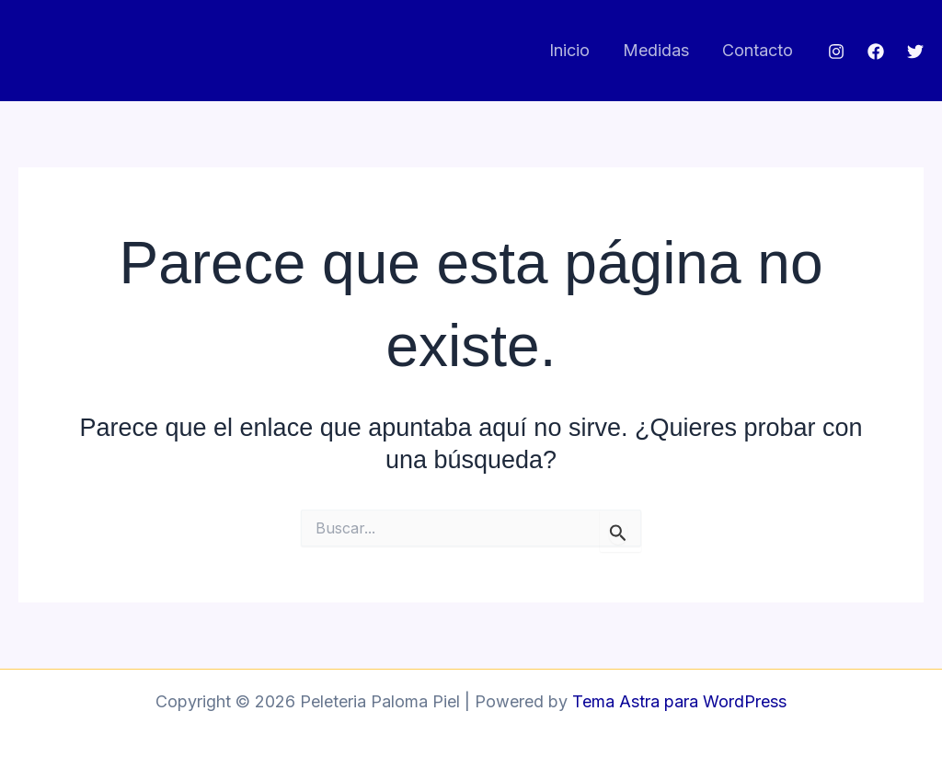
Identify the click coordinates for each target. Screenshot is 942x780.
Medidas (656, 50)
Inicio (569, 50)
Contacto (757, 50)
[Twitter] (915, 51)
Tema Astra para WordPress (679, 701)
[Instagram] (836, 51)
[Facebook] (875, 51)
